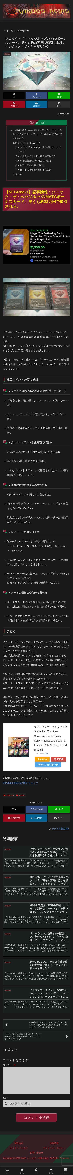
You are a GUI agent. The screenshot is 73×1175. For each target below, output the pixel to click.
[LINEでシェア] (59, 95)
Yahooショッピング (48, 764)
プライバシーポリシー (54, 1153)
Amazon (42, 759)
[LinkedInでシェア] (36, 104)
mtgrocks (9, 795)
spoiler (20, 795)
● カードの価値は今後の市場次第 (34, 169)
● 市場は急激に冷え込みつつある (34, 160)
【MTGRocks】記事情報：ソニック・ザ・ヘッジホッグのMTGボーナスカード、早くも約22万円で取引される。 (37, 134)
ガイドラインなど (19, 1153)
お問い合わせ (36, 1157)
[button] (59, 104)
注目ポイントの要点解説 (27, 143)
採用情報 (54, 1148)
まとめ (18, 174)
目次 (32, 122)
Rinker (46, 753)
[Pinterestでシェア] (14, 104)
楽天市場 (58, 759)
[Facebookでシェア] (36, 95)
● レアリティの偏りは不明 (31, 165)
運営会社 (19, 1148)
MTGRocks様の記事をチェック (20, 783)
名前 (5, 1103)
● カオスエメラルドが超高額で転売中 (37, 156)
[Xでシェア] (14, 95)
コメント (9, 1065)
